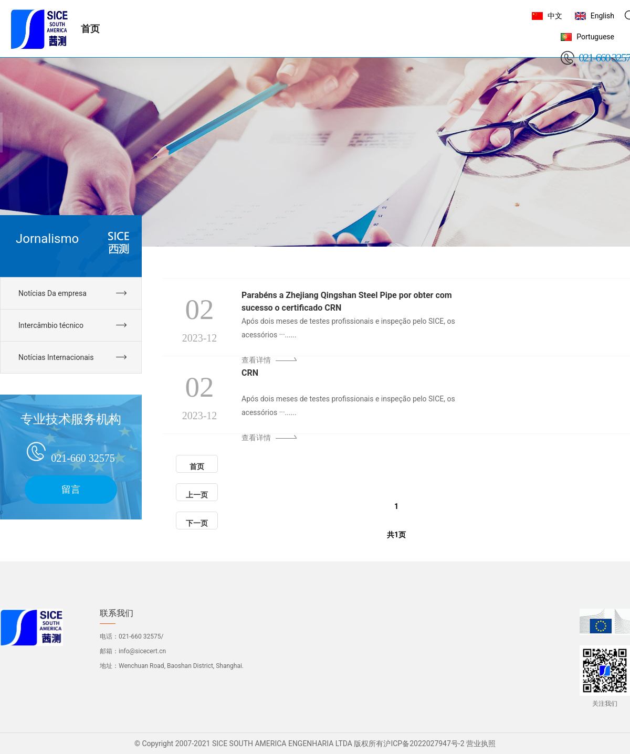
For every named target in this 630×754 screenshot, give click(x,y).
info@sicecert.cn (142, 651)
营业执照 (481, 743)
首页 (197, 466)
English (602, 16)
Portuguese (595, 37)
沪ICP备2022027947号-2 (423, 743)
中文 (555, 16)
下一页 (197, 523)
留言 (70, 489)
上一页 (197, 495)
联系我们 (116, 613)
